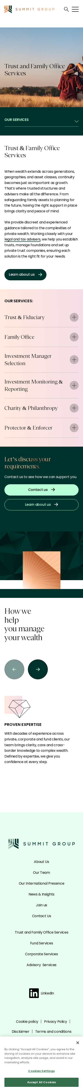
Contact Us (41, 915)
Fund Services (41, 943)
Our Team (41, 872)
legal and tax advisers (22, 239)
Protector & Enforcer (41, 427)
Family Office (41, 337)
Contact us (41, 489)
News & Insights (41, 894)
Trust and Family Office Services (41, 932)
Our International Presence (41, 883)
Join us (41, 905)
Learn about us (25, 274)
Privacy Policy (55, 1021)
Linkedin (41, 993)
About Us (41, 861)
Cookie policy (27, 1021)
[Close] (78, 1044)
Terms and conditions (53, 1031)
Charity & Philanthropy (41, 408)
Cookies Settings (41, 1073)
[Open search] (66, 9)
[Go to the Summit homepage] (29, 9)
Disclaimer (20, 1031)
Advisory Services (41, 964)
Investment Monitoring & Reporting (41, 385)
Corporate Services (41, 954)
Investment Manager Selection (41, 359)
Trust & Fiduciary (41, 317)
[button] (14, 669)
